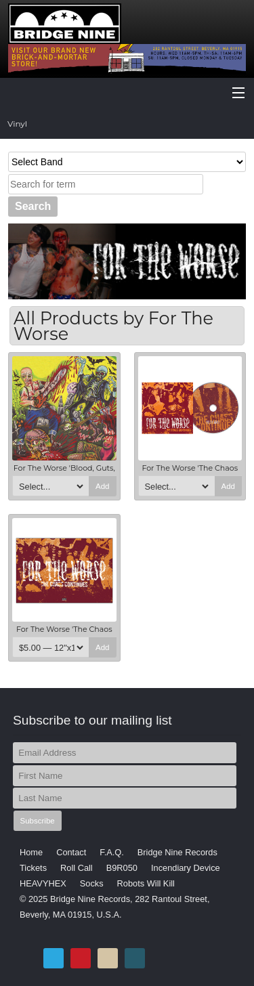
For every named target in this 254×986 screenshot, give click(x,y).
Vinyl (17, 124)
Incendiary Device (185, 868)
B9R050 (121, 868)
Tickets (33, 868)
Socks (92, 883)
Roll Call (76, 868)
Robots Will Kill (146, 883)
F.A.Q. (112, 852)
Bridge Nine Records (177, 852)
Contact (71, 852)
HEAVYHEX (43, 883)
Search (33, 206)
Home (31, 852)
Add (103, 486)
